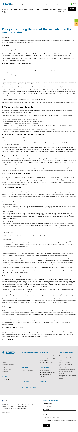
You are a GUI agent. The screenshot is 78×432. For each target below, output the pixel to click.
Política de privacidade (7, 410)
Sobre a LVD (5, 359)
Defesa (60, 360)
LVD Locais (5, 371)
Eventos (43, 3)
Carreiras (67, 3)
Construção (61, 358)
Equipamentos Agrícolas (64, 362)
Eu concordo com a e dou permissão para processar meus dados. (60, 421)
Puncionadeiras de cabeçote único (47, 372)
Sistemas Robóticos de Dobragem (47, 355)
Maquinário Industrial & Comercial (66, 371)
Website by (6, 412)
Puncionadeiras (34, 9)
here (57, 244)
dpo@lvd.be (44, 302)
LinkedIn (6, 379)
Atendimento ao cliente (62, 10)
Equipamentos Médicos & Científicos (67, 369)
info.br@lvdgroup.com (22, 406)
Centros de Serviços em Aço (65, 357)
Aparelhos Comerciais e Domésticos (67, 355)
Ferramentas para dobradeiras (47, 362)
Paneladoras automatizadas (27, 370)
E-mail (45, 414)
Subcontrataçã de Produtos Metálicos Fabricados (67, 376)
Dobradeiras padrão (44, 357)
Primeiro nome (47, 403)
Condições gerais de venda (19, 408)
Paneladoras (23, 9)
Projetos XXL (62, 373)
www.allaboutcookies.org (31, 271)
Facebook (2, 379)
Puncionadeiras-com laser (45, 370)
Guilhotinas (44, 9)
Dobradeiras (13, 9)
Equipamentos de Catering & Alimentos (65, 365)
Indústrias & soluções (66, 352)
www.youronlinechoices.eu (48, 271)
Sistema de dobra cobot (45, 360)
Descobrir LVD (5, 366)
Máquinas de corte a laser (5, 11)
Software (53, 9)
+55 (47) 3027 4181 (11, 406)
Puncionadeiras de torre (45, 374)
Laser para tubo (24, 357)
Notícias (19, 3)
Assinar (47, 425)
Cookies (15, 410)
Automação (23, 358)
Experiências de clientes (8, 364)
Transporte (61, 378)
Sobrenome (46, 409)
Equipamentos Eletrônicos (65, 367)
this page (25, 246)
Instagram (4, 379)
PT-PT (74, 4)
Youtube (8, 379)
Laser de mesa (24, 355)
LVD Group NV (8, 408)
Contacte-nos (72, 9)
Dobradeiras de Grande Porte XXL (47, 358)
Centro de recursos (6, 369)
